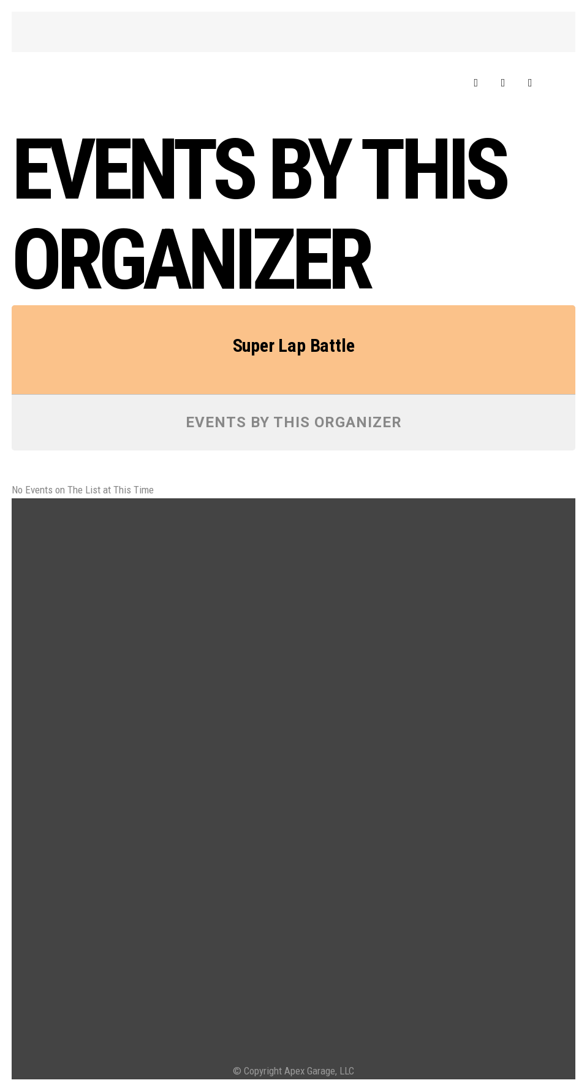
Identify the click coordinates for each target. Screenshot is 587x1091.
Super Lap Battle (294, 345)
